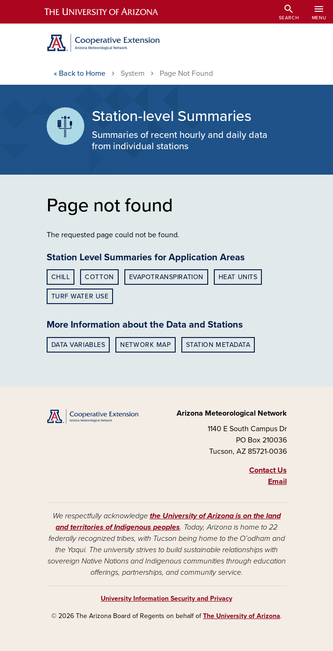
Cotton (99, 277)
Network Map (145, 345)
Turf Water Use (80, 296)
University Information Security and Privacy (166, 599)
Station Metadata (218, 345)
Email (277, 481)
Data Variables (78, 345)
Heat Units (238, 277)
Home (80, 73)
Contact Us (268, 470)
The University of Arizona (241, 616)
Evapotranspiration (166, 277)
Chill (60, 277)
